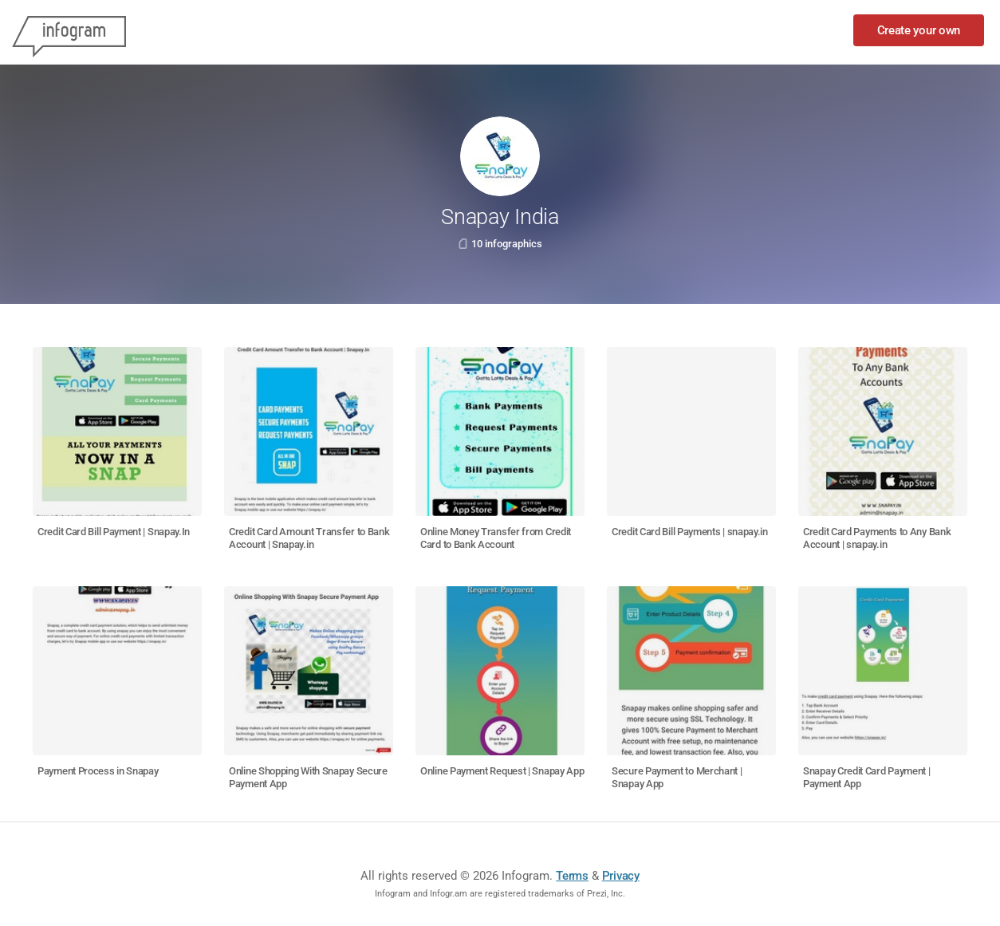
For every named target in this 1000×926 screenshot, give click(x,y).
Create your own (919, 30)
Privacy (621, 876)
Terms (572, 876)
